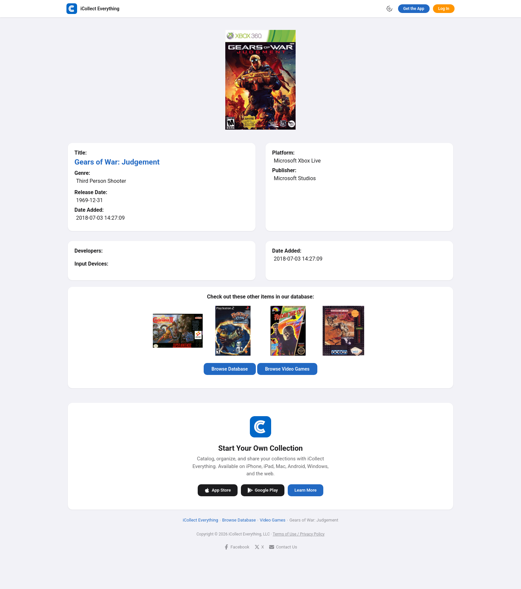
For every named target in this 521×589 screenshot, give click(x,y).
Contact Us (283, 546)
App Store (217, 490)
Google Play (263, 490)
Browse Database (230, 369)
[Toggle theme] (389, 8)
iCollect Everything (200, 519)
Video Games (272, 519)
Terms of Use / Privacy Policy (299, 533)
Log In (443, 8)
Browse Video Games (287, 369)
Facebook (236, 546)
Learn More (305, 490)
